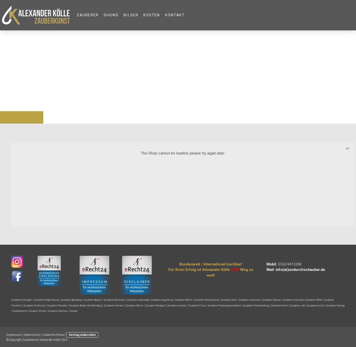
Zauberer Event (279, 305)
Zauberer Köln (229, 300)
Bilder (131, 15)
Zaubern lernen (37, 311)
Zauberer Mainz (134, 305)
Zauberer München (114, 300)
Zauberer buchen (176, 305)
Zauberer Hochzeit (292, 300)
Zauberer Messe (271, 300)
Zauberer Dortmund (34, 305)
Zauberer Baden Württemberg (85, 305)
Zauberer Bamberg (71, 300)
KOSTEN (151, 15)
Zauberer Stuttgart (155, 305)
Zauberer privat (315, 305)
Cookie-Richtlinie (53, 335)
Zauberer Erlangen (21, 300)
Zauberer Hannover (249, 300)
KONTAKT (175, 15)
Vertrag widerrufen (82, 335)
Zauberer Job (297, 305)
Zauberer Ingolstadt (138, 300)
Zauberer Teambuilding (256, 305)
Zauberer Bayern (92, 300)
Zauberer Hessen (114, 305)
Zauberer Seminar (58, 311)
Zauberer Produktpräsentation (224, 305)
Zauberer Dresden (57, 305)
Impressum (14, 335)
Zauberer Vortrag (335, 305)
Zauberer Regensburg (46, 300)
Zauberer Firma (197, 305)
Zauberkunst (19, 311)
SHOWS (111, 15)
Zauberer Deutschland (206, 300)
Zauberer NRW (313, 300)
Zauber (73, 311)
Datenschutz (32, 335)
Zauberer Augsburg (162, 300)
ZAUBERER (88, 15)
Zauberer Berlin (183, 300)
